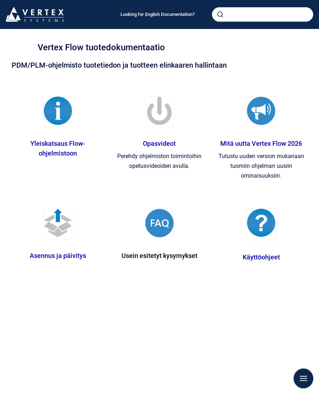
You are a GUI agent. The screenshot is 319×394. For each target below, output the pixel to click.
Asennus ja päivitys (58, 255)
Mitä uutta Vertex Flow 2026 (261, 143)
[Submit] (220, 14)
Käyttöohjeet (261, 257)
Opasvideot (159, 143)
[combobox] (262, 14)
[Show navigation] (303, 378)
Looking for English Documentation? (157, 14)
